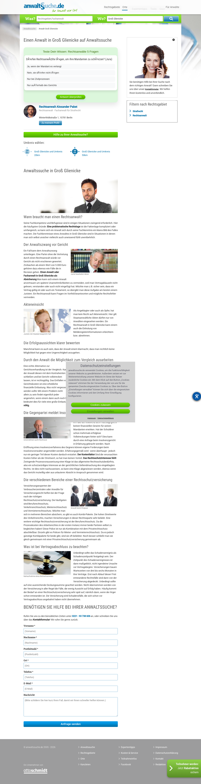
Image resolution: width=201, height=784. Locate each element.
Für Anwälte (172, 7)
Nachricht (29, 694)
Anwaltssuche (30, 29)
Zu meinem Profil (50, 122)
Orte (125, 7)
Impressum (161, 747)
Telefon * (28, 671)
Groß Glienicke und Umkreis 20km (48, 153)
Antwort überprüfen (70, 97)
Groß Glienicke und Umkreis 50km (96, 153)
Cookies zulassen (101, 404)
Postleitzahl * (31, 648)
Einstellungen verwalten (100, 411)
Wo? (101, 18)
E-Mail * (28, 683)
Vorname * (29, 625)
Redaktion (160, 764)
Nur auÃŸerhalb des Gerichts (42, 85)
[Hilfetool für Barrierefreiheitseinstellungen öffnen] (197, 396)
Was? (30, 18)
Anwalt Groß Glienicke (48, 29)
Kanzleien (86, 764)
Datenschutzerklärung (163, 753)
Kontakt (159, 758)
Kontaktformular (152, 89)
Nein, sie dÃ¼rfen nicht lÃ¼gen (43, 72)
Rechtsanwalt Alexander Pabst (58, 106)
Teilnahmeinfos (129, 758)
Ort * (26, 660)
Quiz (160, 7)
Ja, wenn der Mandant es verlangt (44, 66)
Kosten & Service (129, 753)
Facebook (126, 764)
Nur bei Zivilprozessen (38, 79)
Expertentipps (137, 7)
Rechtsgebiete (112, 7)
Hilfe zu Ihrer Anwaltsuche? (70, 134)
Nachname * (30, 637)
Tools (151, 7)
